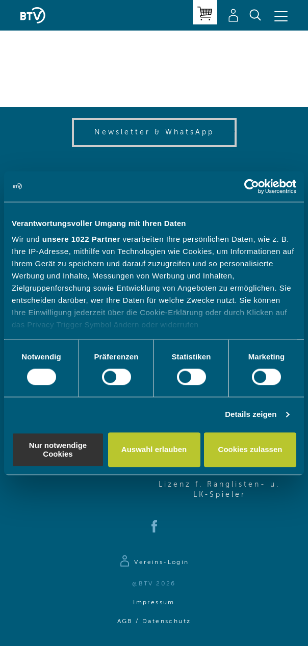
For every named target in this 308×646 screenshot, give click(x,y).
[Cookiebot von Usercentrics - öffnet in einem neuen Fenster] (251, 186)
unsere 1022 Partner (81, 239)
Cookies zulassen (250, 449)
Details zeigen (250, 414)
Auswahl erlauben (154, 449)
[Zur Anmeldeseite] (154, 562)
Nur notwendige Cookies (58, 449)
